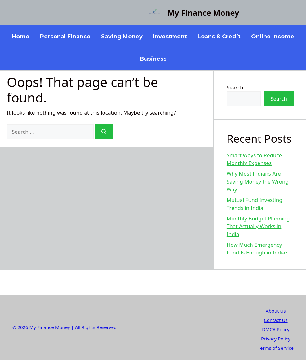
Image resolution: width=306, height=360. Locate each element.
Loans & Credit (219, 36)
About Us (276, 311)
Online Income (272, 36)
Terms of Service (276, 348)
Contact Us (275, 320)
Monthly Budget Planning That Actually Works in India (258, 226)
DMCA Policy (275, 329)
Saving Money (122, 36)
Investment (170, 36)
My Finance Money (203, 12)
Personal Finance (65, 36)
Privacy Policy (275, 339)
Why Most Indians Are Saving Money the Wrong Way (258, 181)
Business (153, 58)
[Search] (104, 131)
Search (235, 87)
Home (20, 36)
